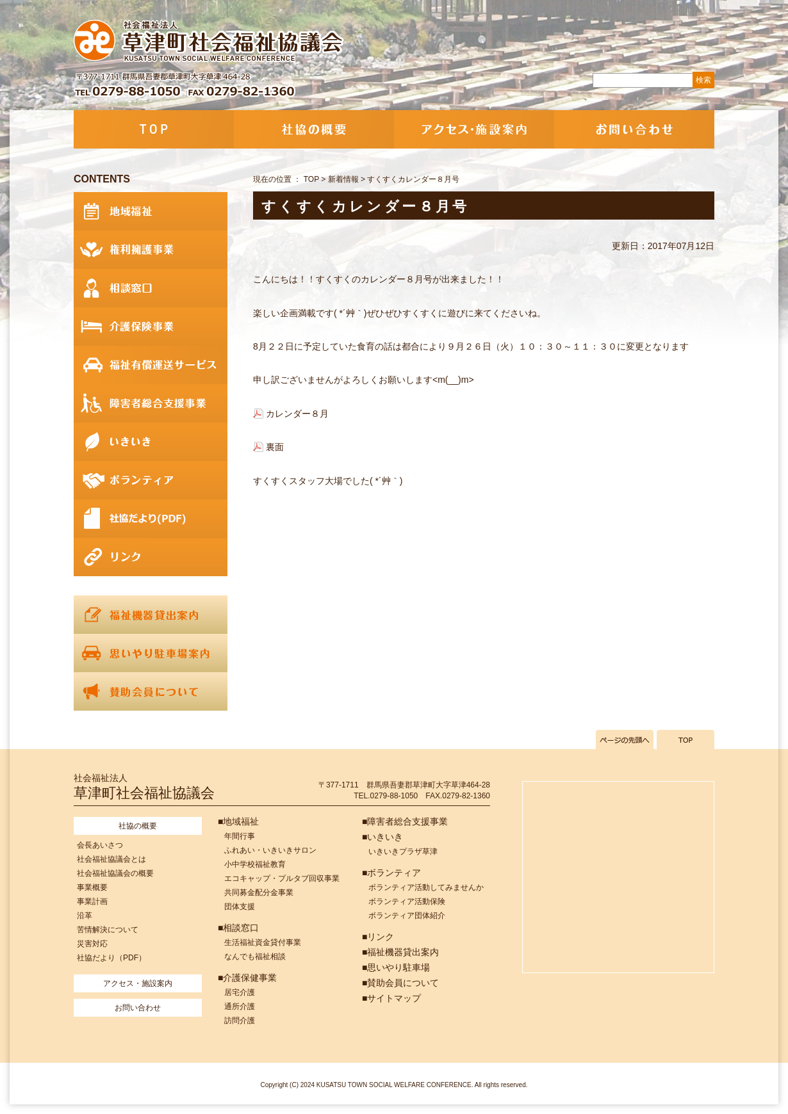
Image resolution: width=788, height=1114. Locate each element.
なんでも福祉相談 (255, 956)
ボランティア (150, 480)
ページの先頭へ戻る (624, 739)
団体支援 (239, 906)
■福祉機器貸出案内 (400, 952)
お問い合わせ (634, 129)
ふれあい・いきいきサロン (270, 850)
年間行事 (239, 836)
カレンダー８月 (297, 413)
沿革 (84, 915)
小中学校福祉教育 (255, 864)
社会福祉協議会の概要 (115, 873)
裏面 (275, 447)
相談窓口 (150, 288)
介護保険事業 (150, 326)
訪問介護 (239, 1020)
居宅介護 (239, 992)
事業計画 (92, 901)
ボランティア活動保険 (406, 901)
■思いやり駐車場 (396, 967)
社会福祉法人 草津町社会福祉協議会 (210, 41)
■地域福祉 (238, 821)
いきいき (150, 442)
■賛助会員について (400, 983)
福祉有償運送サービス (150, 365)
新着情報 (343, 179)
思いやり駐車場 (150, 653)
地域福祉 (150, 211)
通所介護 (239, 1006)
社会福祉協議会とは (111, 859)
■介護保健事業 (247, 978)
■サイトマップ (391, 998)
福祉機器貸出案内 (150, 614)
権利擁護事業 (150, 249)
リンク (150, 557)
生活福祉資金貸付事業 (262, 942)
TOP (154, 129)
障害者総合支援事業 (150, 403)
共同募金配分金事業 (258, 892)
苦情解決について (107, 929)
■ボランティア (391, 873)
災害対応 (92, 943)
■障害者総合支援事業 (405, 821)
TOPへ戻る (685, 739)
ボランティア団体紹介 (406, 915)
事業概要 (92, 887)
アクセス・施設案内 (474, 129)
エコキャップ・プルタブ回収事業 (282, 878)
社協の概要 (314, 129)
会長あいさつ (100, 845)
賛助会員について (150, 691)
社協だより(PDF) (150, 518)
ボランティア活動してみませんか (426, 887)
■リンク (378, 937)
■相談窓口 (238, 928)
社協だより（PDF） (111, 957)
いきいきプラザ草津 (403, 851)
